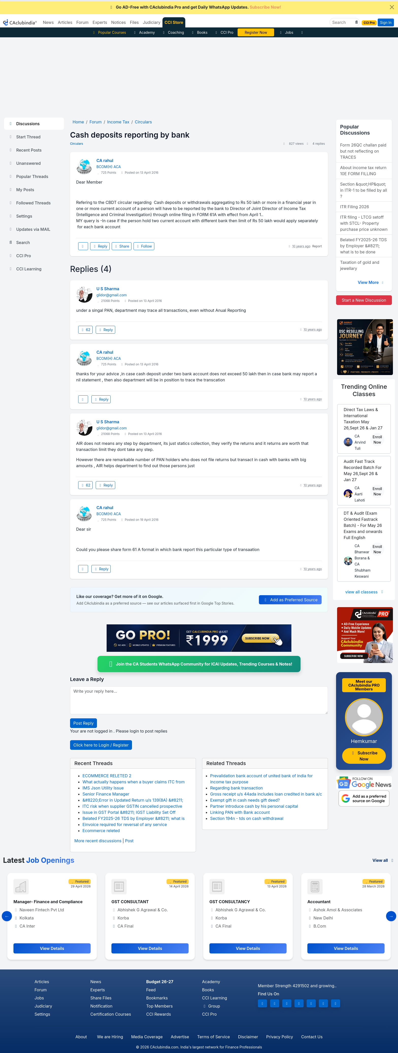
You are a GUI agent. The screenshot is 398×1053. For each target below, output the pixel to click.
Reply (99, 246)
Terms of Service (213, 1036)
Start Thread (24, 136)
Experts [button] (100, 22)
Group (211, 1006)
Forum (41, 989)
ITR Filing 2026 (354, 206)
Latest (38, 860)
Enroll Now (377, 439)
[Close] (392, 7)
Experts (97, 989)
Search (19, 242)
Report (317, 246)
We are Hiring (110, 1036)
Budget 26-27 (159, 981)
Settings (20, 216)
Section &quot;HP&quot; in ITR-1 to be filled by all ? (363, 190)
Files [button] (134, 22)
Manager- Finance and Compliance (47, 901)
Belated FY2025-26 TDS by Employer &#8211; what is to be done (363, 245)
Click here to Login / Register (101, 745)
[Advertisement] (199, 75)
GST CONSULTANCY (229, 901)
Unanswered (24, 163)
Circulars (76, 143)
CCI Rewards (158, 1014)
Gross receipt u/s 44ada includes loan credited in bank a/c (266, 794)
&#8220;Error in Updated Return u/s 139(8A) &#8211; (132, 800)
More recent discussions (97, 840)
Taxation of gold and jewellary (359, 265)
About (81, 1036)
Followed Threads (29, 202)
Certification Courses (110, 1014)
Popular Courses (109, 32)
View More (371, 282)
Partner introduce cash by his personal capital (254, 806)
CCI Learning (24, 268)
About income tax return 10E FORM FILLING (363, 170)
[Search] (342, 22)
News (95, 981)
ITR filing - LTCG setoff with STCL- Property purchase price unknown (364, 223)
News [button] (48, 22)
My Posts (21, 189)
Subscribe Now (364, 756)
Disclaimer (248, 1036)
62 (85, 330)
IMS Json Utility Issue (103, 787)
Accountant (318, 901)
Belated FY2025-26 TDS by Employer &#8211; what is (133, 818)
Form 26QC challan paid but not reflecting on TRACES (363, 151)
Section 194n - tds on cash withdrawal (246, 818)
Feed (151, 989)
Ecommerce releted (101, 830)
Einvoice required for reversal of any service (124, 824)
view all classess (365, 591)
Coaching (172, 32)
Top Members (159, 1006)
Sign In (385, 22)
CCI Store (173, 22)
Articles (42, 981)
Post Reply (83, 723)
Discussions (24, 123)
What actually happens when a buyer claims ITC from (133, 781)
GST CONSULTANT (130, 901)
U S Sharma (107, 288)
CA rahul (104, 160)
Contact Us (312, 1036)
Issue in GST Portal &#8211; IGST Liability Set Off (129, 812)
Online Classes (364, 390)
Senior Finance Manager (105, 794)
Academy (143, 32)
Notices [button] (118, 22)
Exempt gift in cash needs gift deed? (245, 800)
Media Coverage (147, 1036)
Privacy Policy (279, 1036)
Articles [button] (65, 22)
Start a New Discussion (364, 300)
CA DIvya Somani (255, 32)
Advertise (180, 1036)
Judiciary (43, 1006)
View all (383, 860)
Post (129, 840)
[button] (355, 22)
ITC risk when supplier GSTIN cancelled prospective (132, 806)
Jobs (285, 32)
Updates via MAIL (29, 229)
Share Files (100, 997)
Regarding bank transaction (236, 787)
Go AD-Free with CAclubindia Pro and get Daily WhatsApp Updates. (195, 7)
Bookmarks (157, 997)
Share (121, 246)
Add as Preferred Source (290, 599)
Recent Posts (25, 150)
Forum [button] (82, 22)
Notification (101, 1006)
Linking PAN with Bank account (240, 812)
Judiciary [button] (152, 22)
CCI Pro (223, 32)
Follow (144, 246)
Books (199, 32)
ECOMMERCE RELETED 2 (106, 775)
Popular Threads (28, 176)
